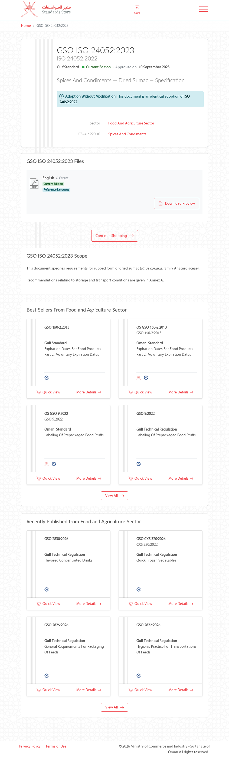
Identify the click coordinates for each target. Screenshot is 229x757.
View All (114, 495)
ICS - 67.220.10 (89, 134)
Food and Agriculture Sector (131, 123)
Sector (95, 123)
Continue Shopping (115, 235)
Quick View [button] (48, 392)
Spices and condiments (127, 134)
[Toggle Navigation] (203, 10)
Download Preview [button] (176, 203)
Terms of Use (55, 746)
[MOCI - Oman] (46, 10)
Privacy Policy (30, 746)
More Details (88, 392)
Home (26, 25)
